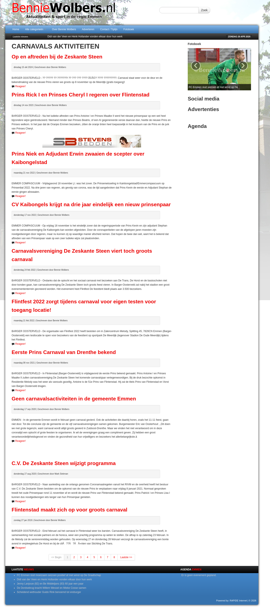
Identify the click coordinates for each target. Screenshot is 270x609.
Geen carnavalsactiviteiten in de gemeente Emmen (74, 398)
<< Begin (56, 557)
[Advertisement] (91, 449)
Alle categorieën (35, 29)
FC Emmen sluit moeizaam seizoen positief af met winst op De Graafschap (59, 575)
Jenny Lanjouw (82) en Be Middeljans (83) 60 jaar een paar (50, 583)
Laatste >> (126, 557)
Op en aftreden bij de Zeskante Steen (57, 57)
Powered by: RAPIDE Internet (231, 600)
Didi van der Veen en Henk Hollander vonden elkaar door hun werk (85, 36)
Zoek (204, 10)
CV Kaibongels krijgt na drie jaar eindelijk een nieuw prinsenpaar (91, 204)
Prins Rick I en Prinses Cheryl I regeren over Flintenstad (81, 95)
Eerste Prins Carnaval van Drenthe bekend (64, 352)
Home (15, 29)
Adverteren (88, 29)
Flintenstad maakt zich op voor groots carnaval (69, 510)
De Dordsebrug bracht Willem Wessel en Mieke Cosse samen (51, 587)
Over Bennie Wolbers (64, 29)
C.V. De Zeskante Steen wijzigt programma (64, 463)
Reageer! (20, 86)
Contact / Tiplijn (108, 29)
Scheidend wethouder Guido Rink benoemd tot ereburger (49, 592)
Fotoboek (128, 29)
